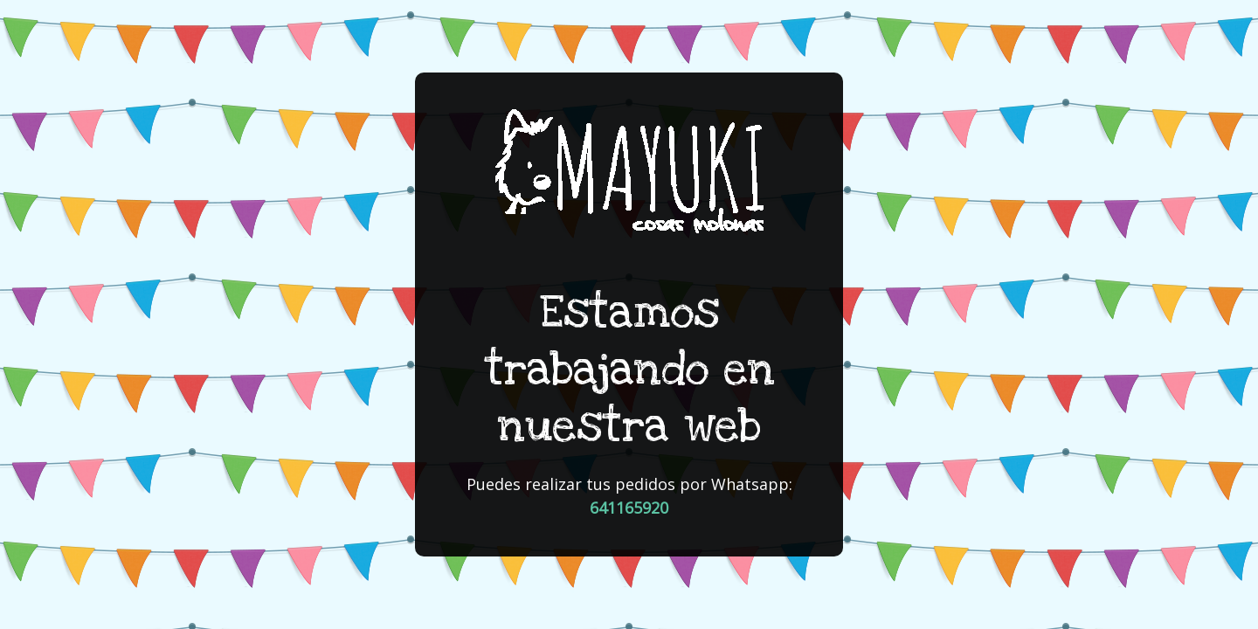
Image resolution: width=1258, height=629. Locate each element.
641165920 (629, 507)
